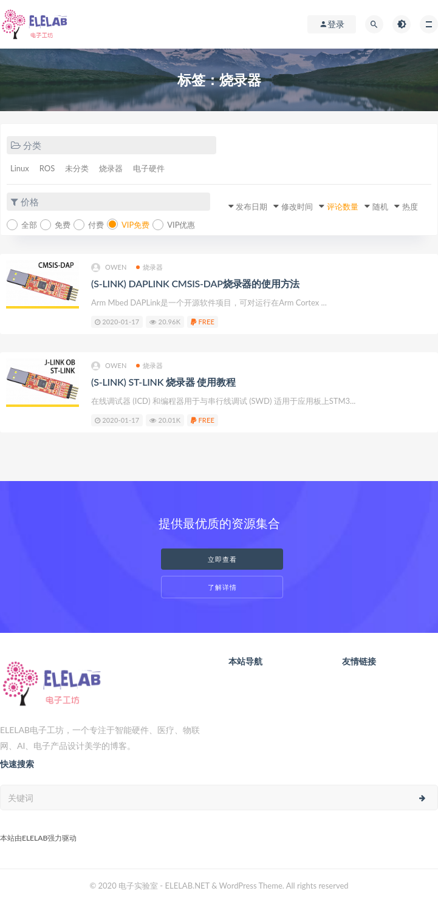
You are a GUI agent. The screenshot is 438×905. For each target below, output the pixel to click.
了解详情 (222, 587)
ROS (47, 168)
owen (109, 267)
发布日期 (251, 206)
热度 (410, 206)
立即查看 (222, 559)
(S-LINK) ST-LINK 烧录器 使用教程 (163, 382)
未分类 (77, 168)
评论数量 (342, 206)
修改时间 (297, 206)
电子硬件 (149, 168)
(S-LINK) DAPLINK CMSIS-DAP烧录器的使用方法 (195, 283)
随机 (380, 206)
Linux (19, 168)
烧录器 (111, 168)
